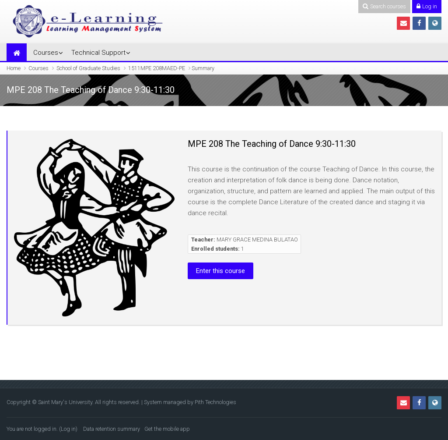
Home (14, 68)
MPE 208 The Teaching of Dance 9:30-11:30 (272, 143)
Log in (68, 429)
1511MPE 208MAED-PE (156, 68)
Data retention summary (111, 429)
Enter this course (220, 271)
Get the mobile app (167, 429)
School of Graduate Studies (88, 68)
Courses (45, 53)
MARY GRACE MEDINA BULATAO (257, 239)
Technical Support (98, 53)
